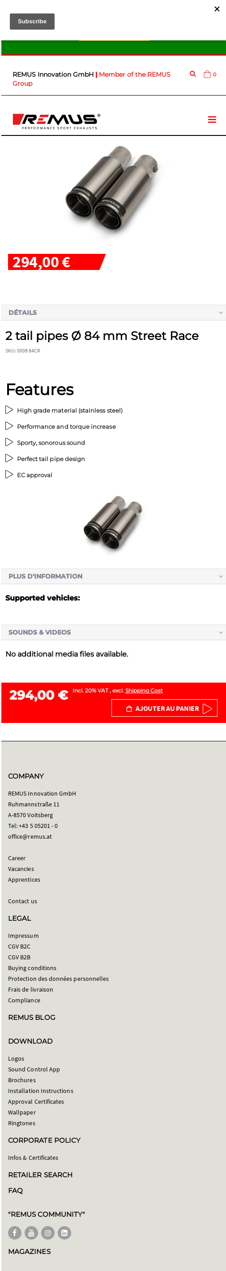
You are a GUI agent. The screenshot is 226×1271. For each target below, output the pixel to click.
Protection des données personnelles (58, 979)
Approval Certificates (36, 1101)
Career (17, 858)
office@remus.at (30, 836)
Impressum (23, 935)
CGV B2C (19, 946)
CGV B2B (19, 957)
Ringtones (21, 1123)
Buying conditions (32, 968)
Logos (16, 1058)
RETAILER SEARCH (40, 1175)
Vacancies (21, 869)
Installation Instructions (40, 1091)
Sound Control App (34, 1069)
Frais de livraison (30, 989)
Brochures (22, 1080)
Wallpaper (22, 1112)
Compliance (24, 1000)
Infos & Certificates (33, 1157)
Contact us (22, 901)
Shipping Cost (144, 690)
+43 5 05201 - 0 (38, 826)
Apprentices (24, 879)
